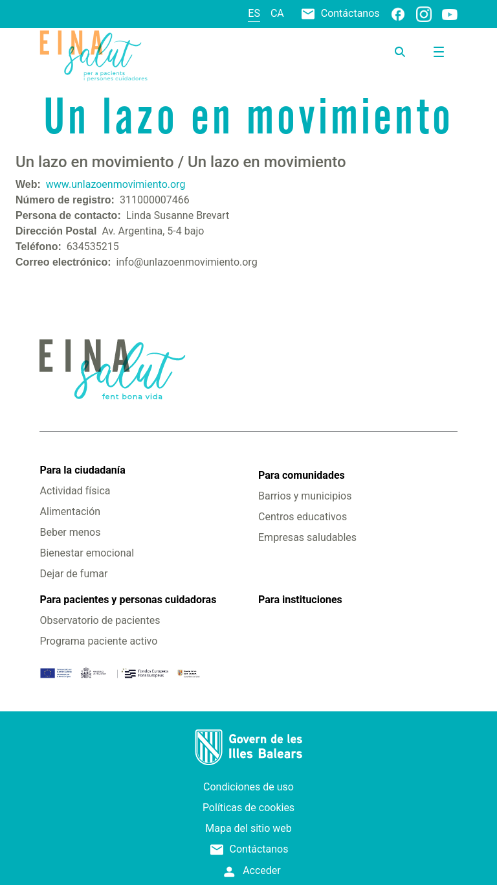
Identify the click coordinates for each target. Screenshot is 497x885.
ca (277, 13)
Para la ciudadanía (82, 470)
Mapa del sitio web (248, 828)
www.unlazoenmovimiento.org (116, 184)
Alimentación (69, 511)
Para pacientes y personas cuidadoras (127, 599)
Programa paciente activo (98, 641)
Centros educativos (302, 517)
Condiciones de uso (248, 787)
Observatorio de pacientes (99, 620)
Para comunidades (301, 475)
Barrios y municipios (304, 496)
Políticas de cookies (248, 807)
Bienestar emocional (86, 553)
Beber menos (69, 532)
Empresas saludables (307, 537)
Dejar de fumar (73, 574)
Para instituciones (300, 599)
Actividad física (74, 491)
